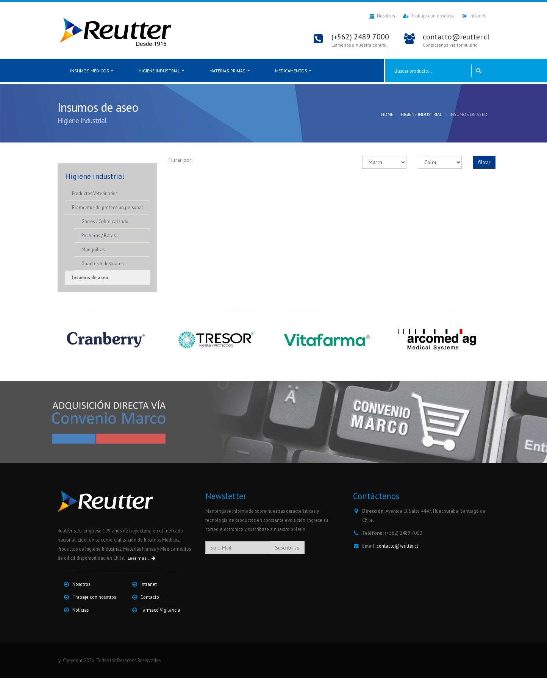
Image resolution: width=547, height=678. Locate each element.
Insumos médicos (89, 71)
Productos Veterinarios (94, 193)
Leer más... (141, 558)
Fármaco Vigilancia (160, 610)
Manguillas (93, 249)
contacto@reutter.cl (397, 546)
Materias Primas (227, 71)
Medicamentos (291, 71)
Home (387, 114)
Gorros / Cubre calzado (104, 221)
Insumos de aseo (90, 277)
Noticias (80, 610)
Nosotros (382, 16)
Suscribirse (287, 547)
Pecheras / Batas (98, 235)
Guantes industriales (102, 263)
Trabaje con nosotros (428, 16)
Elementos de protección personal (107, 207)
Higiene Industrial (159, 71)
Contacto (150, 597)
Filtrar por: (180, 160)
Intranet (474, 16)
